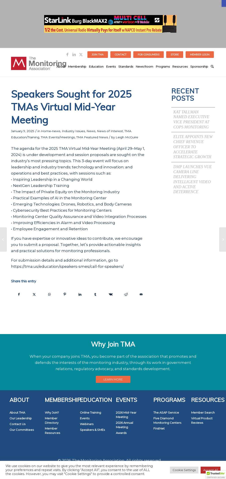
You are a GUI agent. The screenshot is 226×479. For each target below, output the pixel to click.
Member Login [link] (199, 54)
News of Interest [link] (110, 131)
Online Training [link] (90, 412)
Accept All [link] (210, 470)
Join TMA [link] (98, 54)
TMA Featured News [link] (92, 137)
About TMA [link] (17, 412)
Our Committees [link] (21, 429)
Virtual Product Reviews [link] (202, 420)
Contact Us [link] (17, 424)
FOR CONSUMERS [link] (148, 54)
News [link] (91, 131)
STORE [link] (175, 54)
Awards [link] (121, 433)
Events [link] (84, 418)
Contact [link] (120, 54)
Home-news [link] (50, 131)
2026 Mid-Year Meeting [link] (126, 415)
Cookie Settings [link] (184, 470)
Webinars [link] (86, 424)
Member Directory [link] (51, 420)
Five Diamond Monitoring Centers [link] (167, 420)
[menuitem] (97, 54)
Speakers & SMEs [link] (92, 429)
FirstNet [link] (159, 428)
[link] (224, 3)
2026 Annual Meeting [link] (124, 425)
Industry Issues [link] (73, 131)
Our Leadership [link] (20, 418)
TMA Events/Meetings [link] (58, 137)
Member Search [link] (203, 412)
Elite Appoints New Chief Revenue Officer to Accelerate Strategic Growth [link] (193, 147)
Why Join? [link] (52, 412)
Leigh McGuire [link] (127, 137)
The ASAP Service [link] (166, 412)
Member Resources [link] (52, 431)
